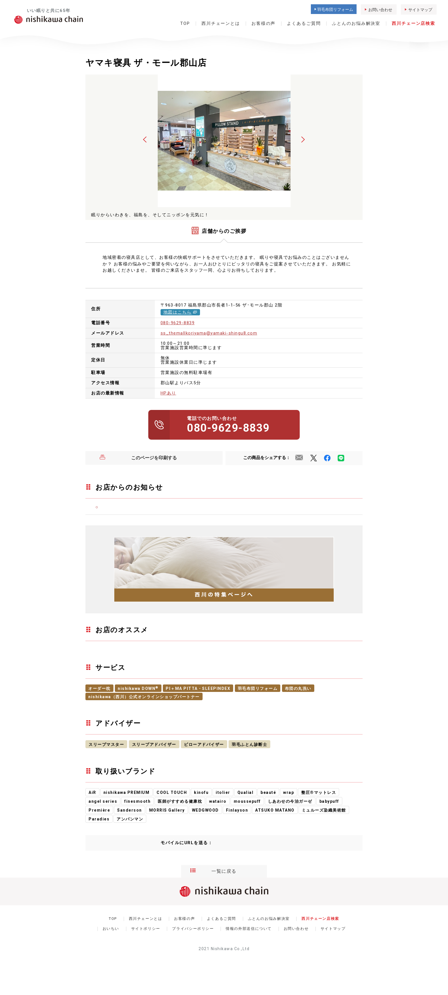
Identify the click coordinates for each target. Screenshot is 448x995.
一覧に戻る (213, 871)
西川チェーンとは (220, 23)
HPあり (168, 393)
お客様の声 (263, 23)
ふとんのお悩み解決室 (356, 23)
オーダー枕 (99, 688)
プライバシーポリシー (193, 928)
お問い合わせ (380, 9)
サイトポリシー (145, 928)
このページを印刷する (138, 458)
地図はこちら (180, 312)
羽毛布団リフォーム (335, 9)
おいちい (111, 928)
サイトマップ (420, 9)
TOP (185, 23)
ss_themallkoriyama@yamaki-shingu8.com (209, 333)
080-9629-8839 (178, 322)
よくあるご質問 (304, 23)
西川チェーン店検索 (413, 23)
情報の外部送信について (249, 928)
